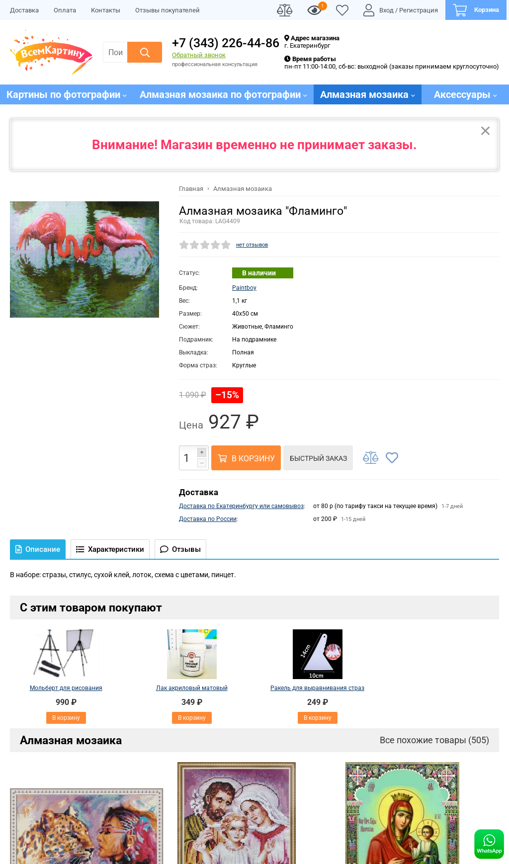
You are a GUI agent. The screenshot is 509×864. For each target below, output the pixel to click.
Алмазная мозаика (71, 740)
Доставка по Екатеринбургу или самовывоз (241, 506)
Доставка (24, 10)
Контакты (105, 10)
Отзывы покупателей (167, 10)
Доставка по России (208, 519)
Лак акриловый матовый (192, 688)
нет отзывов (252, 245)
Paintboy (244, 287)
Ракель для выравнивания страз (317, 688)
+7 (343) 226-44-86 (225, 43)
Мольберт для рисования (66, 688)
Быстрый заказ (318, 458)
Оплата (65, 10)
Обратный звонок (199, 55)
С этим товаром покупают (91, 607)
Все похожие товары (434, 740)
